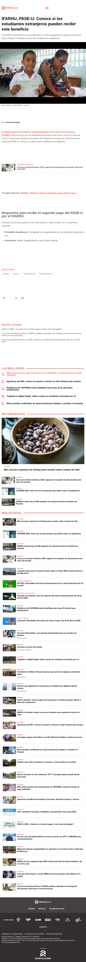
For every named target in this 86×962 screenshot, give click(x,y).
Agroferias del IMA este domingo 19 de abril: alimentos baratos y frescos (48, 799)
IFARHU (6, 274)
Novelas (42, 909)
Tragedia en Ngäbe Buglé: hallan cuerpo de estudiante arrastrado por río (41, 396)
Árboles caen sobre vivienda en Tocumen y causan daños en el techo (46, 762)
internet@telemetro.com (13, 942)
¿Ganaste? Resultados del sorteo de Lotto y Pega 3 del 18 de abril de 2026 (49, 621)
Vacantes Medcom (54, 934)
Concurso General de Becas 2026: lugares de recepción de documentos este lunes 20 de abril (50, 168)
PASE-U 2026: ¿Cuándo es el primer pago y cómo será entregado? (32, 329)
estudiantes (29, 274)
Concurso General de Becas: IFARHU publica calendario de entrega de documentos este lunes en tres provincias (41, 334)
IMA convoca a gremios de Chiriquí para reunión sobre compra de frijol (42, 469)
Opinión (31, 909)
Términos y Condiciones (12, 934)
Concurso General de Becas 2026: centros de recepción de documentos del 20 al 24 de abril (41, 341)
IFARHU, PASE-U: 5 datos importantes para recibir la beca (48, 193)
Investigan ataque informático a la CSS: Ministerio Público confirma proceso (49, 737)
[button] (4, 298)
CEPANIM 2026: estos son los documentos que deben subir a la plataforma (48, 491)
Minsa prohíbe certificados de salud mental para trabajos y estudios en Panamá (44, 403)
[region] (43, 151)
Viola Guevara (22, 638)
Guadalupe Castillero (24, 650)
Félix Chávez (21, 677)
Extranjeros (45, 274)
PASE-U (16, 274)
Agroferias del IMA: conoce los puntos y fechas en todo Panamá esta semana (43, 381)
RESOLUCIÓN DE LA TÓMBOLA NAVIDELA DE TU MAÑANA (20, 936)
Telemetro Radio (56, 909)
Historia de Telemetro (34, 934)
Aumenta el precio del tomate (29, 647)
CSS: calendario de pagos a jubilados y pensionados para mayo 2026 (46, 812)
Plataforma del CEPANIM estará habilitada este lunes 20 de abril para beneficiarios (39, 389)
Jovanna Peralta (12, 122)
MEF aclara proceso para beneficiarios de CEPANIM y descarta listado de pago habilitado (44, 374)
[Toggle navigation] (47, 8)
